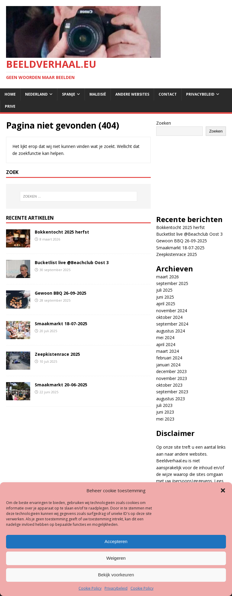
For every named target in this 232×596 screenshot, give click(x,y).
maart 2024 (167, 351)
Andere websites (132, 94)
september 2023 (172, 392)
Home (10, 94)
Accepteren (116, 541)
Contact (168, 94)
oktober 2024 (169, 317)
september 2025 (172, 283)
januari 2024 (168, 365)
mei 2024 (165, 337)
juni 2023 (165, 412)
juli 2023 (164, 405)
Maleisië (97, 94)
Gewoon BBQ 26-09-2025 (60, 293)
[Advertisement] (191, 172)
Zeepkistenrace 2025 (57, 354)
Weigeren (116, 558)
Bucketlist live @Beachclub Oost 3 (72, 262)
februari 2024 (169, 358)
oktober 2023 (169, 385)
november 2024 (171, 310)
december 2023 (171, 371)
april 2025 (165, 303)
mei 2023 (165, 419)
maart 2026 (167, 277)
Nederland (36, 94)
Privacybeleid (116, 588)
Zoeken (163, 123)
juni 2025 (165, 297)
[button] (223, 490)
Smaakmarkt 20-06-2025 (61, 385)
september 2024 (172, 324)
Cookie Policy (90, 588)
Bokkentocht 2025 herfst (62, 232)
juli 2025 (164, 290)
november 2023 (171, 378)
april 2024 (165, 344)
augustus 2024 (170, 331)
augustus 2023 (170, 398)
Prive (10, 106)
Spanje (68, 94)
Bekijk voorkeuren (116, 574)
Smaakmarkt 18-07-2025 (61, 323)
